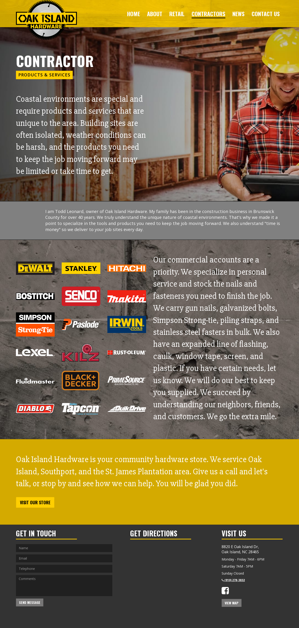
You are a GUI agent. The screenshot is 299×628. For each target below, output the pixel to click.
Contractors (208, 13)
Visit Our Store (35, 502)
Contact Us (266, 13)
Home (133, 13)
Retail (177, 13)
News (238, 13)
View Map (231, 602)
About (154, 13)
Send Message (29, 602)
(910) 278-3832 (233, 580)
